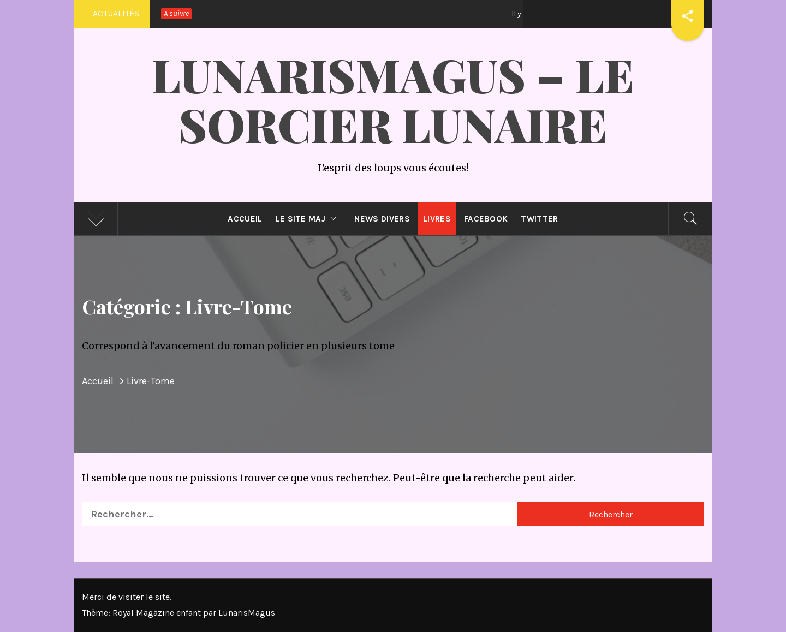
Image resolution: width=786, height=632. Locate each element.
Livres (437, 219)
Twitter (539, 219)
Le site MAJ (309, 219)
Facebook (486, 219)
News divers (382, 219)
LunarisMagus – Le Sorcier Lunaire (393, 99)
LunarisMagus (246, 612)
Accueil (245, 219)
